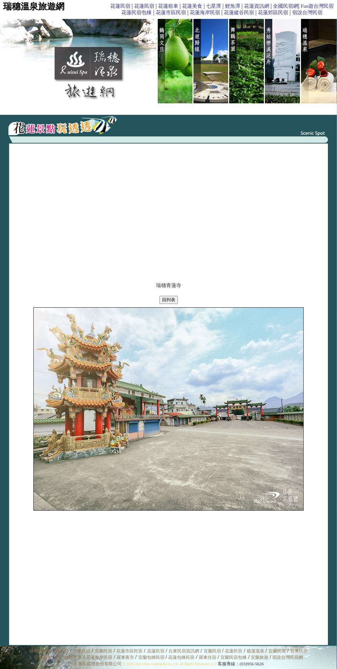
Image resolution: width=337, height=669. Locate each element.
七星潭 (213, 6)
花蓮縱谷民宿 (239, 12)
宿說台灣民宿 (307, 12)
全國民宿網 (285, 6)
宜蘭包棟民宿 (151, 657)
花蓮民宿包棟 (136, 12)
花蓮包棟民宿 (181, 657)
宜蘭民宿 (103, 650)
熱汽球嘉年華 (69, 657)
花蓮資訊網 (256, 6)
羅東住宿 (207, 657)
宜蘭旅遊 (259, 657)
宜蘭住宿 (81, 650)
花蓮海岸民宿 (205, 12)
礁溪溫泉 (255, 650)
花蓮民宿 (120, 6)
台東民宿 (299, 650)
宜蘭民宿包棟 (233, 657)
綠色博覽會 (40, 650)
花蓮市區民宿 (171, 12)
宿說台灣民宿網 (287, 657)
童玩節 (62, 650)
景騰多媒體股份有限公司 (97, 663)
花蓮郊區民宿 (273, 12)
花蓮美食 (192, 6)
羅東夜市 (126, 657)
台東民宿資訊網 (183, 650)
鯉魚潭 (232, 6)
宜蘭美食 (43, 657)
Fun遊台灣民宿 (317, 6)
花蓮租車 (168, 6)
